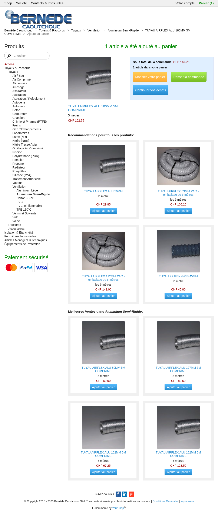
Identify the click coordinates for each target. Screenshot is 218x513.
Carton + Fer (24, 198)
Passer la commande (188, 77)
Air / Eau (18, 75)
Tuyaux (76, 30)
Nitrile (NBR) (20, 140)
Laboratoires (20, 133)
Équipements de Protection (22, 243)
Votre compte (185, 3)
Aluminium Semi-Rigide (123, 30)
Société (21, 3)
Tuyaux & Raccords (52, 30)
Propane (18, 163)
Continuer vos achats (150, 90)
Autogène (18, 102)
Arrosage (18, 87)
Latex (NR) (19, 136)
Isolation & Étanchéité (18, 232)
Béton (16, 110)
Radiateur (18, 167)
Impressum (187, 501)
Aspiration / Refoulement (28, 98)
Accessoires (16, 228)
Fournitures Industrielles (20, 236)
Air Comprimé (21, 79)
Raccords (14, 224)
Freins (16, 125)
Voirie (16, 221)
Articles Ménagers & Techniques (25, 240)
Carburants (19, 113)
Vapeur (17, 182)
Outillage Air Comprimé (27, 148)
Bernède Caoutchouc (18, 30)
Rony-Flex (19, 171)
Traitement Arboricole (26, 178)
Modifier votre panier (150, 77)
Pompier (17, 159)
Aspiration (19, 94)
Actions (9, 64)
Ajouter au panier (103, 211)
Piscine (17, 152)
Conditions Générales (165, 501)
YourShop (118, 508)
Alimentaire (19, 83)
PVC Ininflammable (29, 205)
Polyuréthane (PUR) (25, 155)
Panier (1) (206, 3)
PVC (19, 201)
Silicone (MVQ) (22, 175)
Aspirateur (19, 90)
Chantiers (18, 117)
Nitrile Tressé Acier (24, 144)
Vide (15, 217)
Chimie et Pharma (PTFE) (29, 121)
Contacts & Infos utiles (47, 3)
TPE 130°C (23, 209)
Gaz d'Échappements (26, 129)
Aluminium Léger (27, 190)
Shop (8, 3)
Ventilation (94, 30)
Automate (18, 106)
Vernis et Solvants (24, 213)
